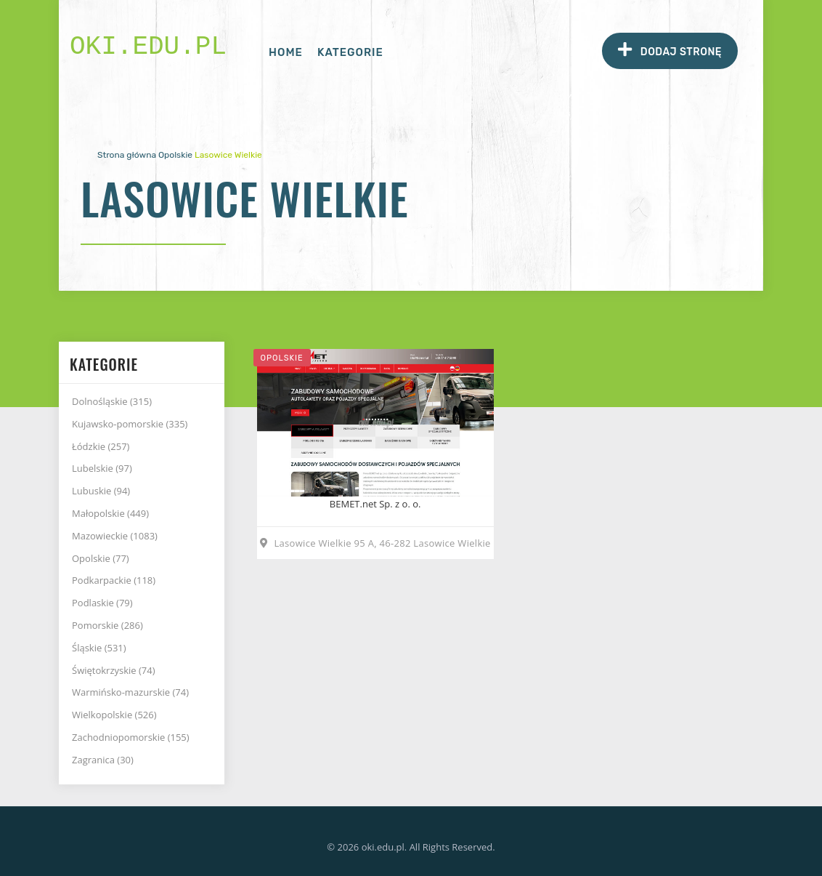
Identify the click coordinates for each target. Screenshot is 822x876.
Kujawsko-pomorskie (129, 423)
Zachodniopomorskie (131, 737)
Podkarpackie (113, 580)
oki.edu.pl (148, 47)
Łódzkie (100, 446)
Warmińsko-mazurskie (130, 692)
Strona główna (126, 155)
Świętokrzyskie (113, 670)
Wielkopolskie (114, 714)
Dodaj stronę (670, 49)
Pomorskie (107, 625)
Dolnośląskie (112, 401)
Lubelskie (102, 468)
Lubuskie (101, 490)
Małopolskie (110, 513)
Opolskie (175, 155)
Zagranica (103, 759)
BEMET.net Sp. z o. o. (375, 503)
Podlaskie (102, 602)
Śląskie (99, 647)
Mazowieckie (115, 535)
